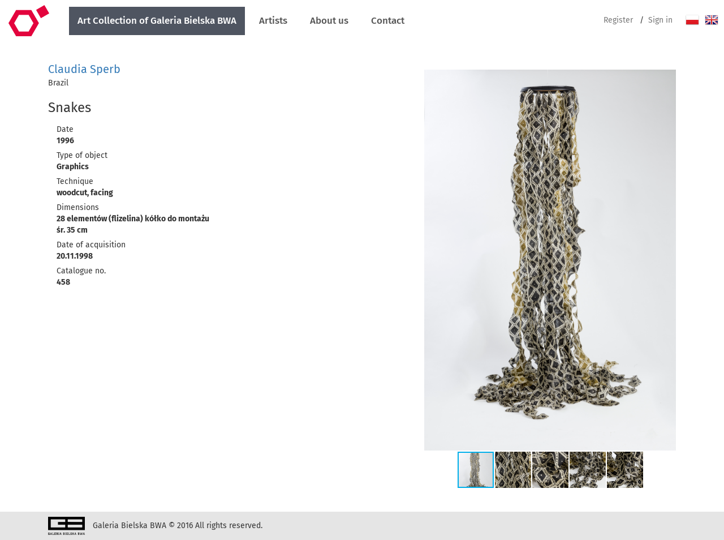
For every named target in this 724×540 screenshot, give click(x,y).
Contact (387, 21)
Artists (273, 21)
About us (329, 21)
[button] (666, 80)
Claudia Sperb (84, 69)
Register (618, 20)
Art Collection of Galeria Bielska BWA (156, 21)
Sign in (660, 20)
